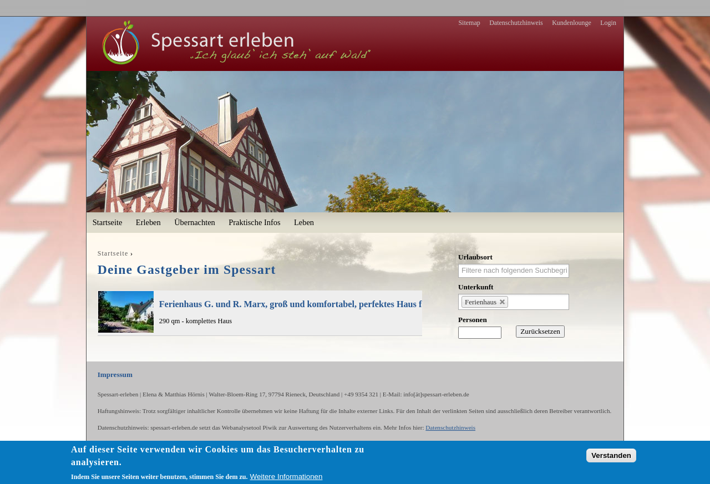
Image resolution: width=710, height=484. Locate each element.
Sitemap (469, 23)
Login (608, 23)
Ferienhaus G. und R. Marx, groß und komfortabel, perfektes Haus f (290, 304)
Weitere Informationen (286, 476)
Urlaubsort (475, 257)
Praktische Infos (254, 222)
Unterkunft (475, 287)
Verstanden (611, 455)
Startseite (108, 222)
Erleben (148, 222)
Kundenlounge (571, 23)
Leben (304, 222)
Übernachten (194, 222)
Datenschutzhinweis (516, 23)
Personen (472, 319)
